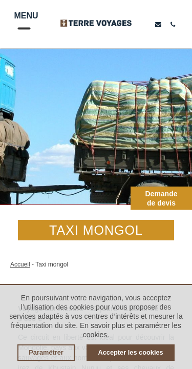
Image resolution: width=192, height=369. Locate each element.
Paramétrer (46, 352)
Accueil (20, 264)
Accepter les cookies (130, 352)
